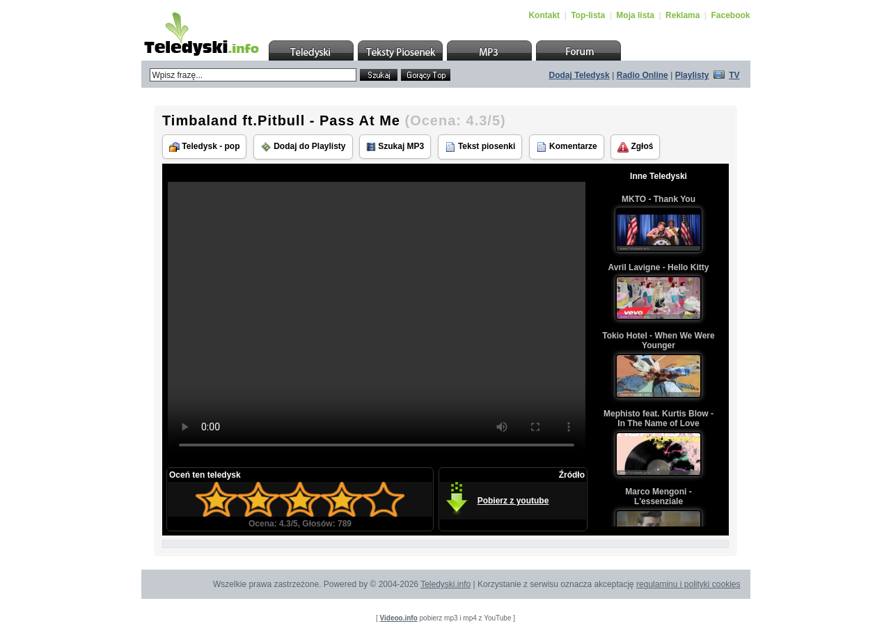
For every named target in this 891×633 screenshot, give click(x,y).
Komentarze (566, 147)
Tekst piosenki (480, 147)
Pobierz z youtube (513, 501)
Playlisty (692, 75)
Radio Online (642, 75)
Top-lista (588, 15)
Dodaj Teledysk (579, 75)
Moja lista (635, 15)
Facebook (730, 15)
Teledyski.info (445, 584)
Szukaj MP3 (395, 146)
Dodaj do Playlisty (303, 147)
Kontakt (544, 15)
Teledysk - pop (204, 146)
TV (734, 75)
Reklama (682, 15)
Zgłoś (635, 147)
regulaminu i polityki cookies (688, 584)
